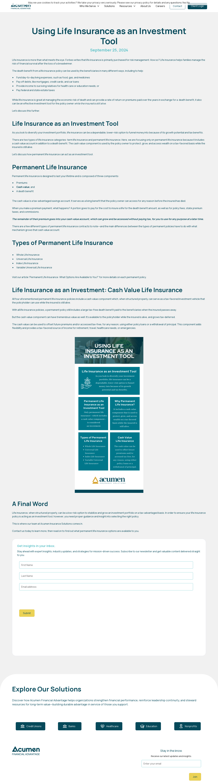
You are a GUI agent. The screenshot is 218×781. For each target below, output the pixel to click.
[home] (21, 6)
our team (32, 523)
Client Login (197, 6)
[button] (89, 6)
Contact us (18, 531)
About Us (145, 6)
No (188, 2)
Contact (177, 6)
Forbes (69, 60)
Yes (184, 2)
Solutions (109, 6)
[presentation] (42, 600)
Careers (160, 6)
